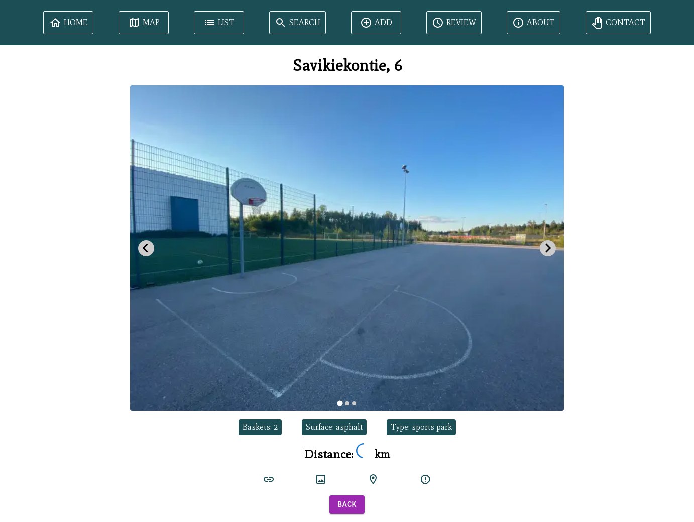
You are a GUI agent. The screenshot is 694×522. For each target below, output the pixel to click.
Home (68, 23)
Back (347, 504)
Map (144, 23)
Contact (618, 23)
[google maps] (373, 479)
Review (454, 23)
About (533, 23)
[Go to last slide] (146, 248)
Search (297, 23)
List (219, 23)
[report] (425, 479)
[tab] (339, 403)
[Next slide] (548, 248)
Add (376, 23)
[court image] (321, 479)
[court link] (269, 479)
